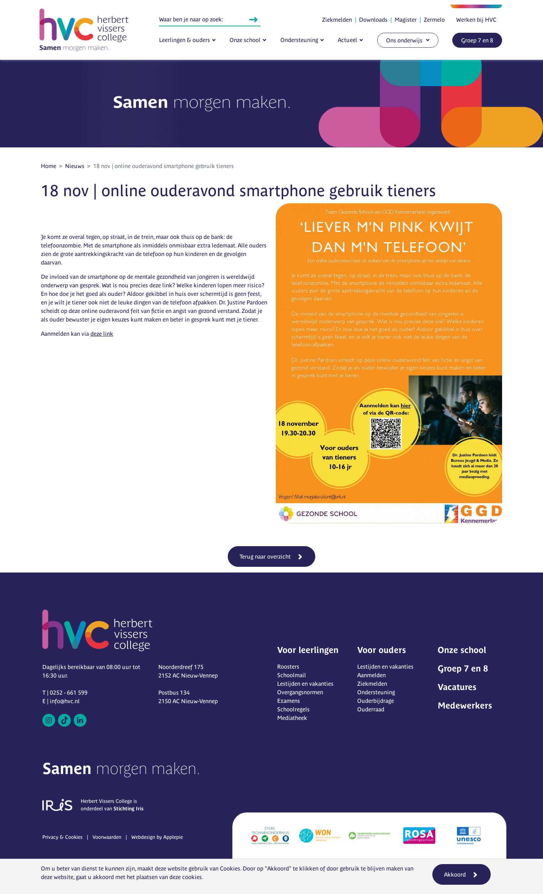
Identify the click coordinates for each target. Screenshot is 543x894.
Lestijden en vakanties (305, 683)
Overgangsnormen (300, 692)
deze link (101, 333)
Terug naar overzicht (265, 556)
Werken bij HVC (476, 19)
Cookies (230, 868)
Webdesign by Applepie (157, 837)
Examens (288, 700)
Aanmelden (371, 675)
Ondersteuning (299, 40)
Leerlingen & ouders (184, 40)
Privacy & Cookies (62, 837)
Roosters (288, 666)
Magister (406, 19)
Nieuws (74, 166)
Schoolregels (293, 709)
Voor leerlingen (307, 650)
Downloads (373, 19)
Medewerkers (465, 705)
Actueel (347, 40)
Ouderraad (370, 709)
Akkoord (455, 874)
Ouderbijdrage (375, 700)
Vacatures (457, 687)
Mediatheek (292, 718)
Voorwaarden (107, 837)
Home (48, 166)
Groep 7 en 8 (477, 40)
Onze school (245, 40)
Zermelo (434, 19)
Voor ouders (381, 650)
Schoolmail (291, 675)
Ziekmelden (337, 19)
